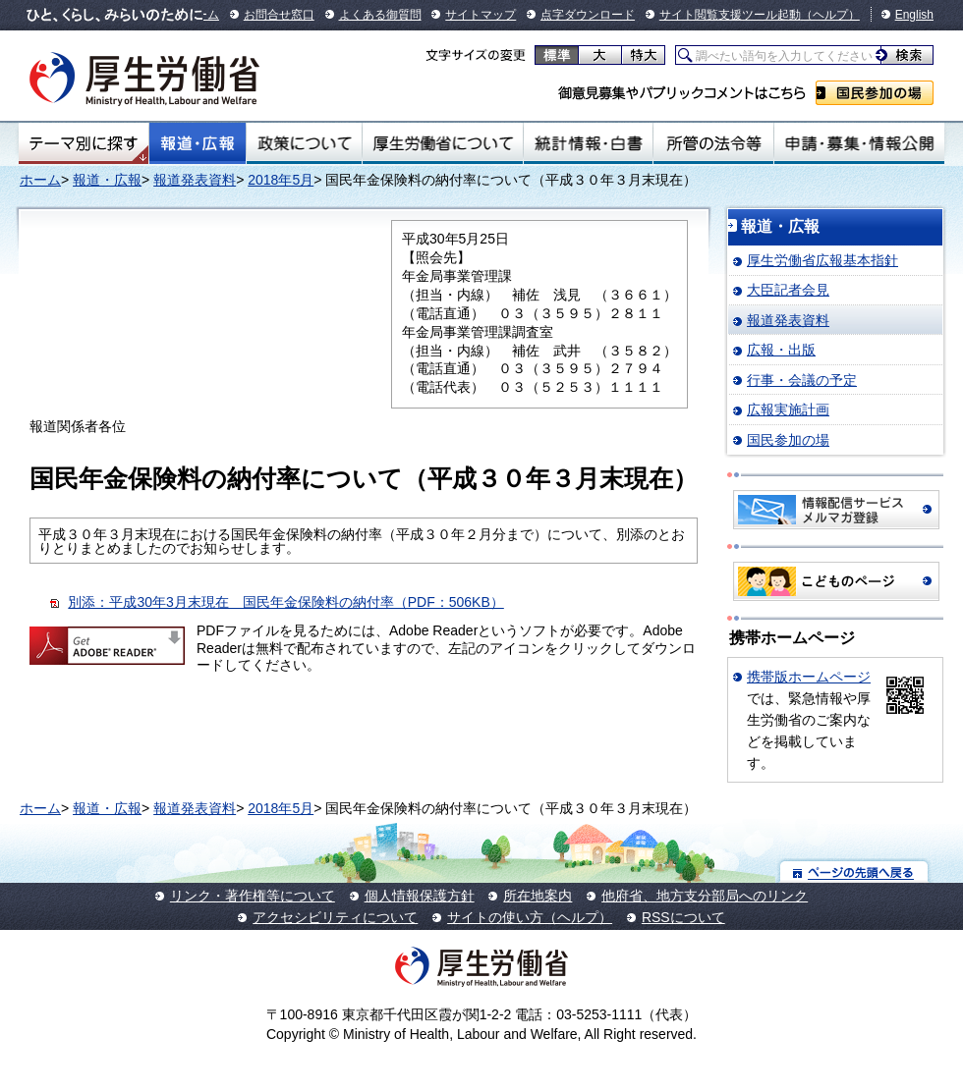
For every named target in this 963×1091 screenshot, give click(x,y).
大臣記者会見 (788, 290)
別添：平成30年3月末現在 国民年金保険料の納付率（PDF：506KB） (285, 602)
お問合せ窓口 (279, 15)
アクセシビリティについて (335, 917)
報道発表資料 (194, 180)
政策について (304, 143)
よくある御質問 (380, 15)
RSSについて (683, 917)
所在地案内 (537, 895)
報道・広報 (197, 143)
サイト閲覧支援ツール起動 (730, 15)
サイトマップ (480, 15)
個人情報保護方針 (420, 895)
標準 (557, 55)
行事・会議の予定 (802, 380)
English (914, 15)
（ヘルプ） (830, 15)
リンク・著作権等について (252, 895)
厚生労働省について (443, 143)
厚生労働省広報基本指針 (822, 260)
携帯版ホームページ (809, 676)
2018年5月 (280, 180)
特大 (643, 55)
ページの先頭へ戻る (854, 871)
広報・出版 (781, 349)
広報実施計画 (788, 409)
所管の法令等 (712, 143)
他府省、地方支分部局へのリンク (704, 895)
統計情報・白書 (588, 143)
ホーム (40, 180)
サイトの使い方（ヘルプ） (529, 917)
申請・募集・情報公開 (859, 143)
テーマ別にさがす (83, 143)
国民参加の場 (875, 93)
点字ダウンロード (587, 15)
